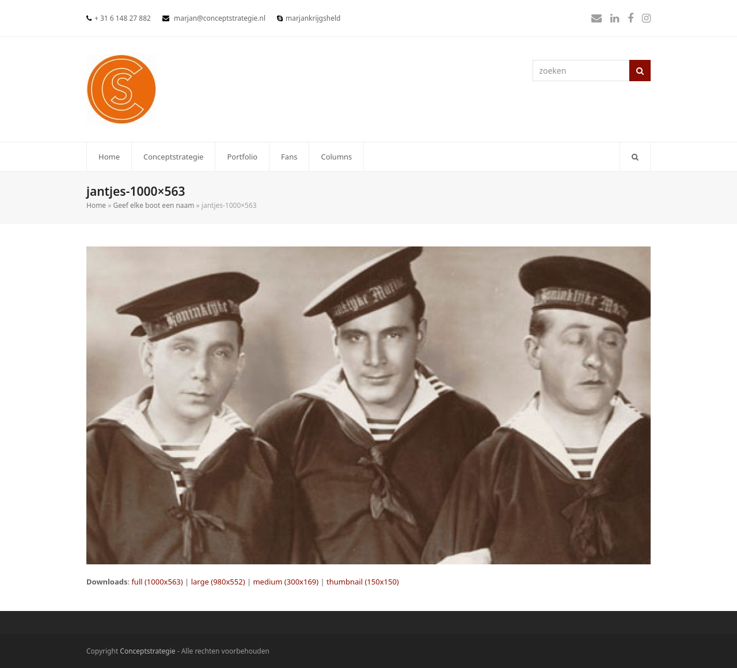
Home (96, 205)
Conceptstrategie (147, 651)
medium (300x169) (285, 581)
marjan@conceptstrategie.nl (219, 18)
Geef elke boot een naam (153, 205)
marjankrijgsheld (313, 18)
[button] (635, 156)
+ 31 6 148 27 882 (122, 18)
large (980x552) (218, 581)
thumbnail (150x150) (362, 581)
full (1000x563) (157, 581)
